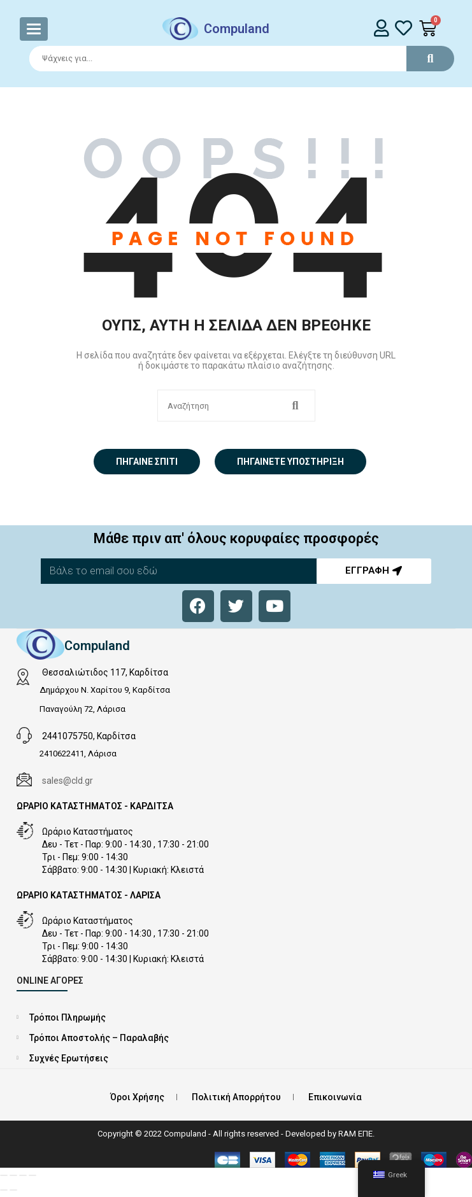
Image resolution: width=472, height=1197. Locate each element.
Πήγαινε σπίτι (147, 462)
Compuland (236, 28)
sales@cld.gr (67, 781)
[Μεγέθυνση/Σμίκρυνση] (4, 1175)
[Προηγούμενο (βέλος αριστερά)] (4, 1190)
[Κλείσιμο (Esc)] (32, 1175)
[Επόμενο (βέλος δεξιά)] (13, 1190)
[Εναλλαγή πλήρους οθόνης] (13, 1175)
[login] (381, 27)
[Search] (236, 58)
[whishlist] (403, 27)
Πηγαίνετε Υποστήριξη (290, 462)
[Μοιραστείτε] (23, 1175)
